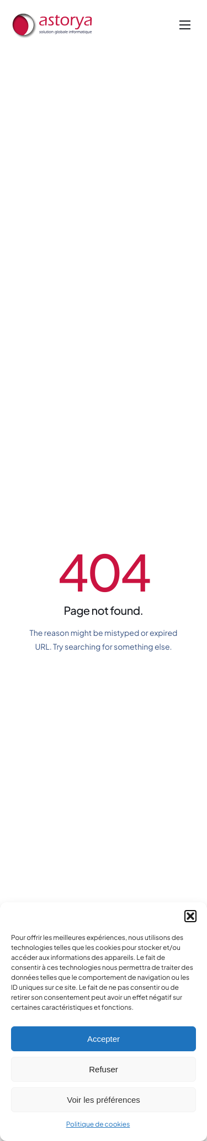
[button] (190, 916)
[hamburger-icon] (184, 24)
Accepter (103, 1039)
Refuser (103, 1069)
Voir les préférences (103, 1099)
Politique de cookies (98, 1124)
